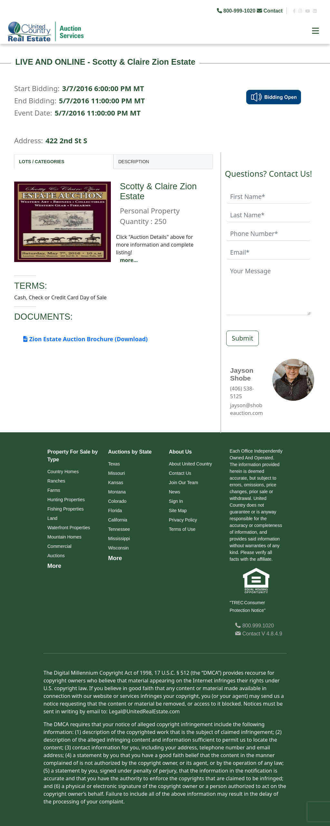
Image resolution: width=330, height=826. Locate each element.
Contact (270, 11)
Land (52, 518)
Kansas (115, 482)
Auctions (56, 555)
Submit (242, 338)
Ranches (56, 480)
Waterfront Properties (68, 527)
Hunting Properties (66, 499)
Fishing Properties (65, 509)
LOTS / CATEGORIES (41, 161)
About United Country (190, 463)
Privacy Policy (183, 519)
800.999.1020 (254, 625)
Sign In (176, 501)
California (117, 519)
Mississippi (119, 538)
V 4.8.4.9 (272, 633)
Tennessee (119, 529)
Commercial (59, 546)
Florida (115, 510)
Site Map (178, 510)
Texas (114, 463)
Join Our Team (183, 482)
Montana (117, 491)
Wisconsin (118, 547)
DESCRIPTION (133, 161)
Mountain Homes (64, 537)
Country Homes (63, 471)
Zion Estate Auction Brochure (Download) (85, 339)
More (54, 566)
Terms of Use (182, 529)
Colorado (117, 501)
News (174, 491)
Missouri (116, 473)
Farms (53, 490)
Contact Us (180, 473)
